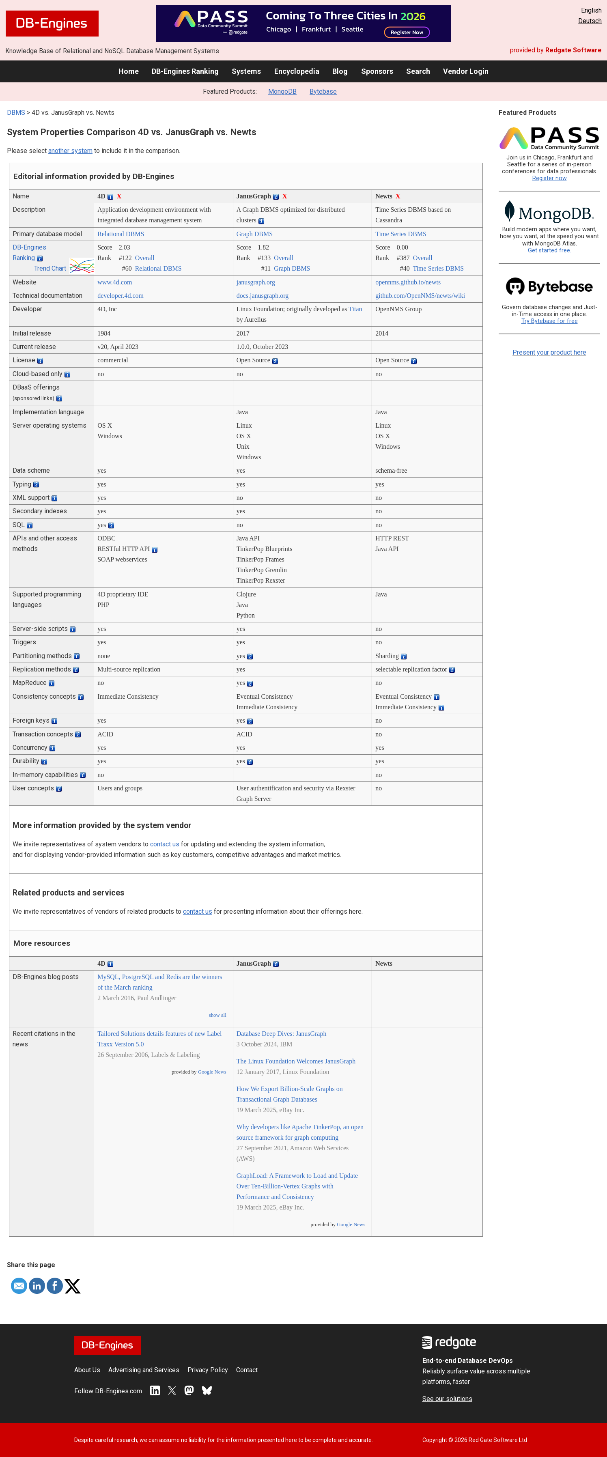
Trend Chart (50, 268)
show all (217, 1015)
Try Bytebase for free (549, 321)
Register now (549, 178)
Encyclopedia (296, 71)
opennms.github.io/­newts (408, 282)
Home (128, 71)
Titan (355, 309)
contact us (164, 844)
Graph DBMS (255, 233)
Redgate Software (573, 50)
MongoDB (282, 91)
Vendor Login (466, 71)
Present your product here (549, 352)
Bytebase (323, 91)
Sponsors (377, 71)
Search (418, 71)
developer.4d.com (120, 295)
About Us (87, 1370)
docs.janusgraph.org (263, 295)
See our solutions (447, 1399)
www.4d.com (114, 282)
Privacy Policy (207, 1370)
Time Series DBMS (400, 233)
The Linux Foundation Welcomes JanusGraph (296, 1061)
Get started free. (549, 250)
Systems (246, 71)
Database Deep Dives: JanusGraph (282, 1033)
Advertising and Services (143, 1370)
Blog (340, 71)
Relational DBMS (120, 233)
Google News (212, 1072)
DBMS (16, 112)
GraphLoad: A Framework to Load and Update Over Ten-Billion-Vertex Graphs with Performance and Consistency (297, 1186)
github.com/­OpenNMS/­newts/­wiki (420, 295)
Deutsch (590, 21)
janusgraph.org (256, 282)
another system (70, 151)
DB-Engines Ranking (185, 71)
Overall (145, 257)
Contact (247, 1370)
